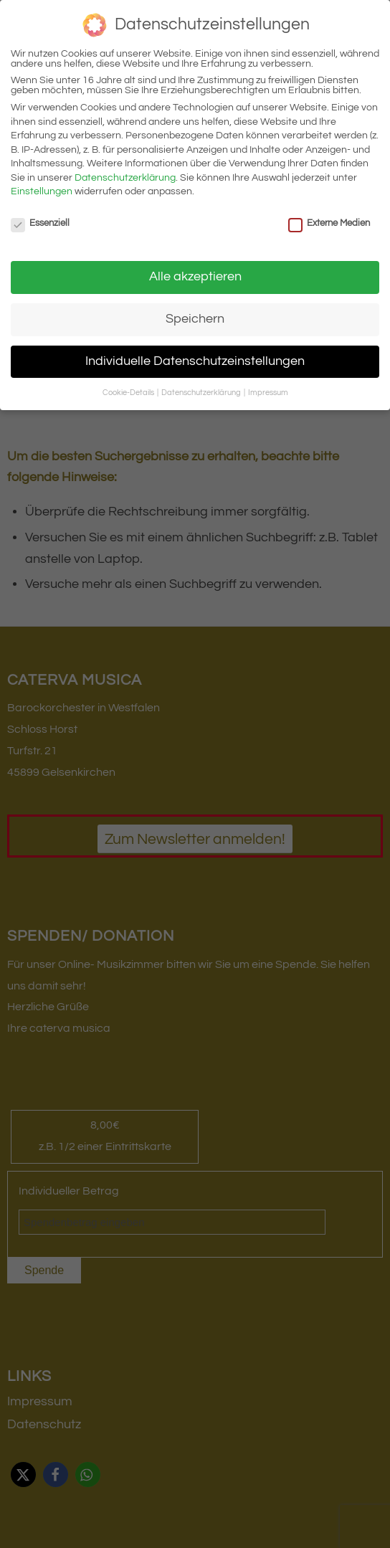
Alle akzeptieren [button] (195, 276)
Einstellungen (41, 191)
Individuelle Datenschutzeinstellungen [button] (195, 361)
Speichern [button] (195, 319)
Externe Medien (329, 223)
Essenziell (40, 223)
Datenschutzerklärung (125, 178)
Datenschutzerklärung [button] (201, 393)
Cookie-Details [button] (129, 393)
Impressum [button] (268, 393)
